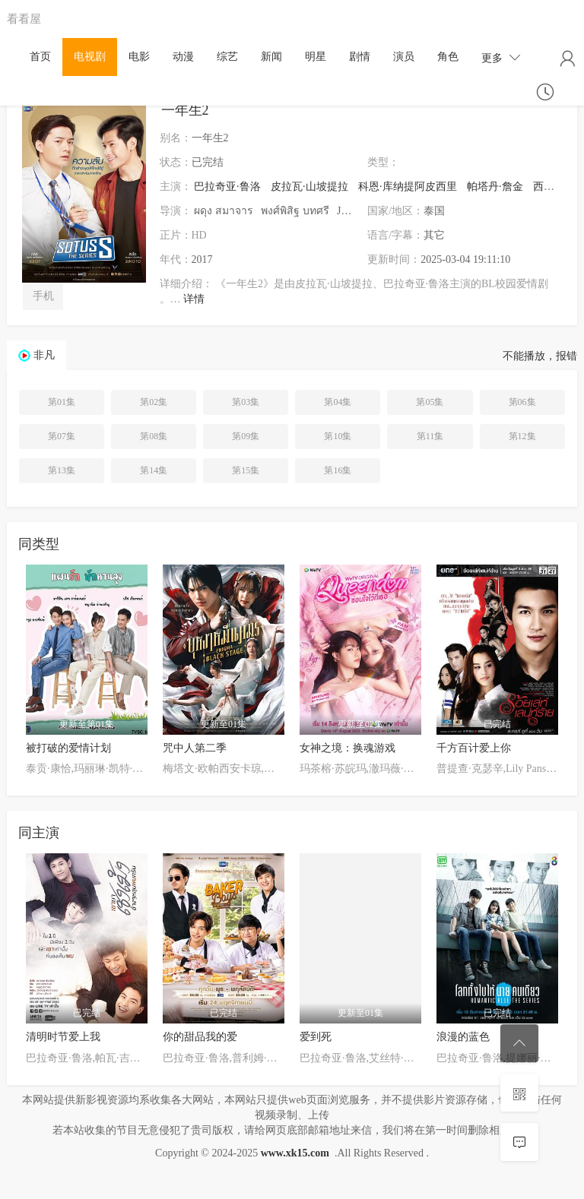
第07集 (61, 436)
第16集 (337, 470)
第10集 (337, 436)
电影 (139, 56)
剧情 (359, 56)
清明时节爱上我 (63, 1036)
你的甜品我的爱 (200, 1036)
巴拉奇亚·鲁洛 (227, 186)
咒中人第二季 (195, 748)
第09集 (245, 436)
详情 (194, 299)
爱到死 (316, 1036)
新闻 (271, 56)
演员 (403, 56)
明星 (315, 56)
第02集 (153, 402)
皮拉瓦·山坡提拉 (309, 186)
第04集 (337, 402)
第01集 (61, 402)
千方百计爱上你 (473, 748)
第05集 (429, 402)
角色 (448, 56)
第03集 (245, 402)
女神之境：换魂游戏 (347, 748)
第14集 (153, 470)
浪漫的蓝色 (463, 1036)
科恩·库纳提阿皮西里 (407, 186)
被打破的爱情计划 (68, 748)
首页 (40, 56)
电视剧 (90, 56)
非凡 (44, 355)
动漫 (183, 56)
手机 (43, 296)
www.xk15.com (295, 1153)
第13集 (61, 470)
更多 (501, 57)
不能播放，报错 (540, 356)
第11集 (430, 436)
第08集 (153, 436)
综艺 (227, 56)
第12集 (522, 436)
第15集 (245, 470)
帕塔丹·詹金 (495, 186)
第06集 (522, 402)
